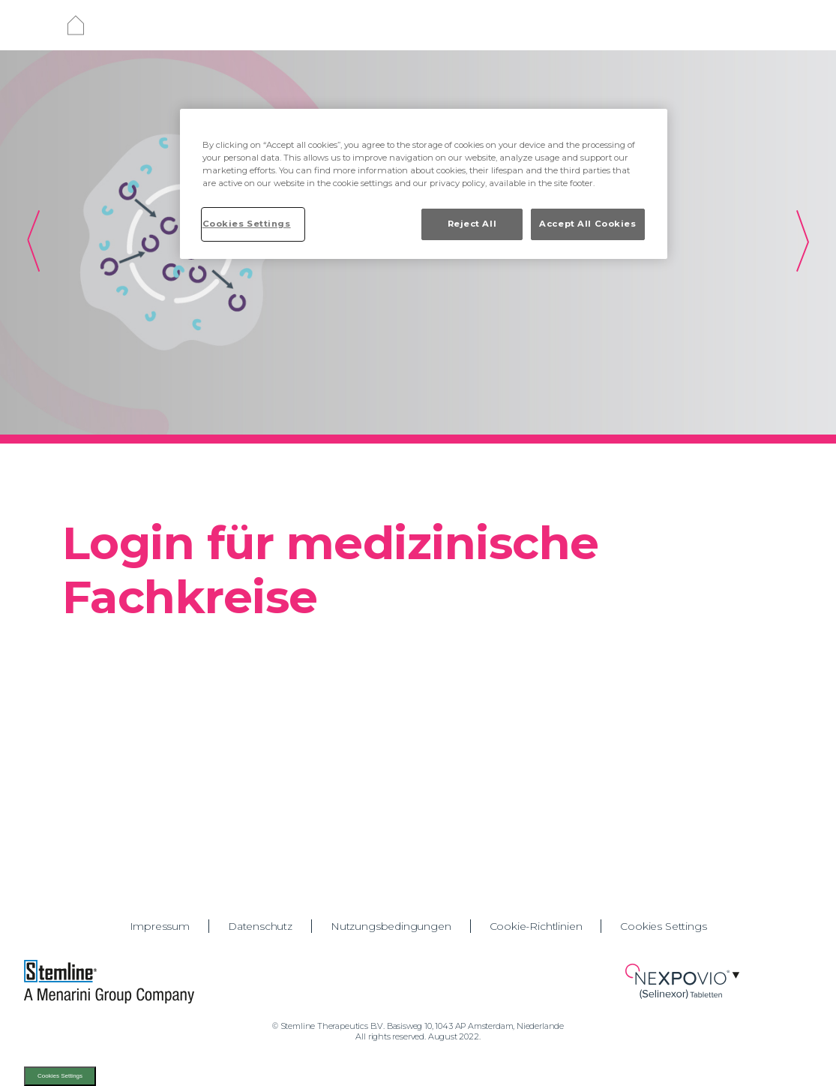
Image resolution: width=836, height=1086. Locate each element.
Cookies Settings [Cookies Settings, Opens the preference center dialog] (246, 223)
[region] (423, 184)
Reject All (472, 223)
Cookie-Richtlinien (536, 926)
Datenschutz (260, 926)
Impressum (160, 926)
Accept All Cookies (587, 223)
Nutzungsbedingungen (391, 926)
